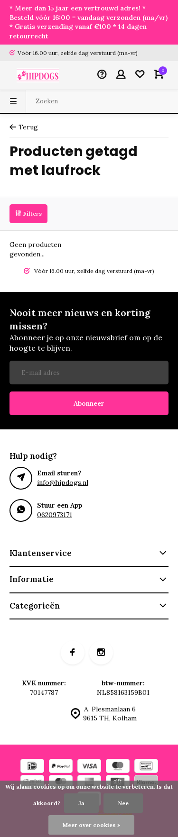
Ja (81, 803)
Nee (123, 803)
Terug (23, 127)
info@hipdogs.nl (62, 482)
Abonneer (89, 403)
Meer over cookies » (91, 824)
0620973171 (54, 514)
